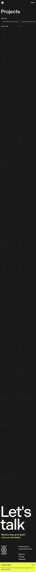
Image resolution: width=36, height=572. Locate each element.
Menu (33, 3)
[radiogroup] (18, 22)
